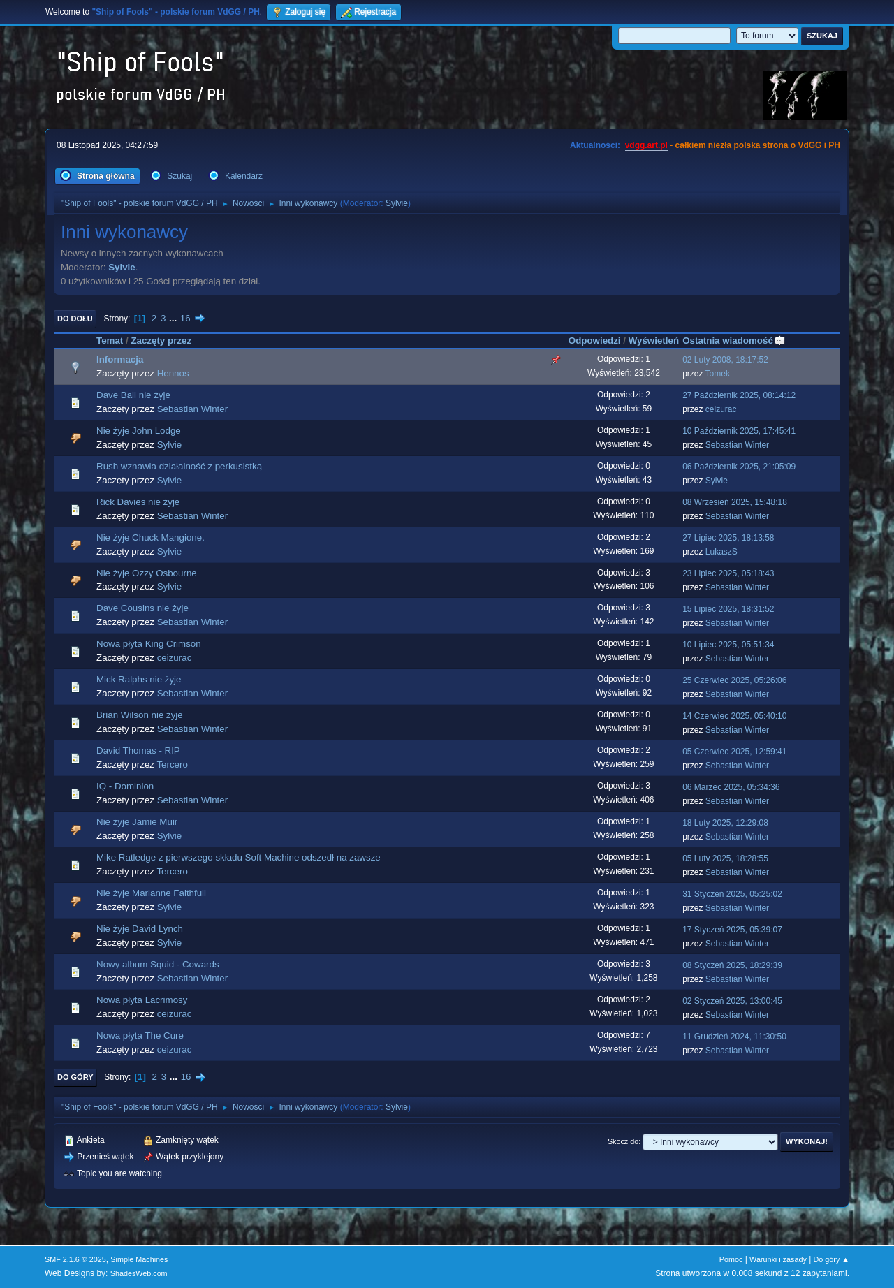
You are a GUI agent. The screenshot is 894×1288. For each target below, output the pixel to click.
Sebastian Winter (192, 409)
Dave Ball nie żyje (133, 395)
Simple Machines (139, 1259)
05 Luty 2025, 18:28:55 (725, 858)
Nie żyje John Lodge (138, 430)
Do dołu (75, 318)
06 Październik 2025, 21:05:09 (739, 466)
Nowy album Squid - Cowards (157, 964)
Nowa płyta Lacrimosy (141, 1000)
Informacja (119, 359)
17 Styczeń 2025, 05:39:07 (732, 930)
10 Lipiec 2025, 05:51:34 (728, 645)
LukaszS (721, 552)
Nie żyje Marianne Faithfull (151, 893)
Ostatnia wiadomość (734, 340)
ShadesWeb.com (139, 1273)
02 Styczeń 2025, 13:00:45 (732, 1001)
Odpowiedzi (595, 340)
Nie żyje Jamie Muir (136, 822)
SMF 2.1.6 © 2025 (75, 1259)
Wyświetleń (654, 340)
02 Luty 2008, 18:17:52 (725, 360)
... (174, 318)
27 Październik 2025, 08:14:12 (739, 395)
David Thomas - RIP (138, 750)
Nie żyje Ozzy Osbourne (146, 573)
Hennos (173, 373)
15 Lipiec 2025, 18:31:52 (728, 609)
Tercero (171, 764)
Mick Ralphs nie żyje (138, 679)
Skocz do (623, 1141)
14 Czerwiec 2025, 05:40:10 (734, 716)
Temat (109, 340)
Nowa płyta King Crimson (148, 643)
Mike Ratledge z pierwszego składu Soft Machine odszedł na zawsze (238, 857)
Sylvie (397, 203)
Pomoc (731, 1259)
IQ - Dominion (125, 786)
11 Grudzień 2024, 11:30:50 (734, 1036)
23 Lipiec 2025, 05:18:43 (728, 573)
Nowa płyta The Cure (140, 1035)
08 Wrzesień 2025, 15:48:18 (734, 502)
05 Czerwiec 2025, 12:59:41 (734, 751)
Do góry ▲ (831, 1259)
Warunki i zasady (778, 1259)
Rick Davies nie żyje (137, 502)
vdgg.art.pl (646, 145)
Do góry (75, 1077)
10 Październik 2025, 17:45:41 (739, 431)
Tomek (717, 374)
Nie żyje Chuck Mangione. (150, 537)
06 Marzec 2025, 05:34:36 (730, 787)
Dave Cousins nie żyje (142, 608)
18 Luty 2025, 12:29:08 (725, 823)
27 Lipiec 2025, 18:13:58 (728, 538)
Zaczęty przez (161, 340)
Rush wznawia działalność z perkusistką (179, 466)
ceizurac (721, 409)
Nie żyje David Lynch (139, 928)
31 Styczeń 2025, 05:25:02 (732, 894)
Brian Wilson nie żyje (139, 715)
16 (185, 318)
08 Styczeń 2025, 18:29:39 (732, 965)
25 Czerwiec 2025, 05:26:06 (734, 680)
